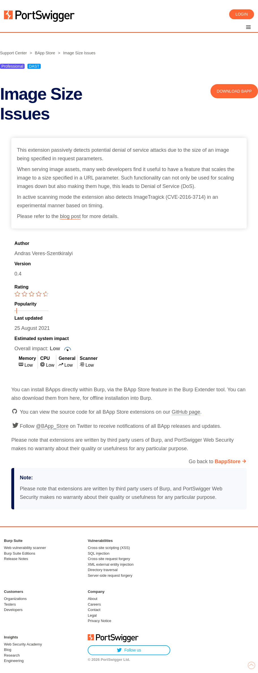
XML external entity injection (111, 564)
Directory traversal (102, 570)
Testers (10, 604)
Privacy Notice (99, 621)
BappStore (227, 461)
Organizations (15, 599)
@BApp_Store (52, 426)
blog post (70, 216)
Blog (7, 650)
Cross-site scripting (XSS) (109, 548)
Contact (94, 610)
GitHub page (186, 412)
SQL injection (98, 553)
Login (241, 14)
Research (12, 655)
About (92, 599)
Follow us (129, 650)
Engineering (13, 661)
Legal (92, 615)
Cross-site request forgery (109, 559)
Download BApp (234, 91)
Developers (13, 610)
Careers (94, 604)
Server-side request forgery (110, 575)
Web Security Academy (23, 644)
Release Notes (16, 559)
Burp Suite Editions (19, 553)
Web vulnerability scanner (25, 548)
